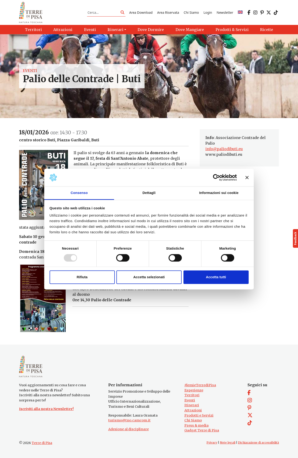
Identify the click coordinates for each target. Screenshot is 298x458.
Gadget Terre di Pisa (201, 430)
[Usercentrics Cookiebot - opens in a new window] (216, 177)
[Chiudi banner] (247, 177)
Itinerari (191, 405)
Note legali (227, 442)
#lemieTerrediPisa (200, 385)
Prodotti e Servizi (198, 415)
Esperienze (193, 390)
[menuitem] (240, 12)
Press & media (196, 425)
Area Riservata (168, 12)
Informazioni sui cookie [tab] (219, 193)
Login (207, 12)
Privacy (212, 442)
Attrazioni (193, 410)
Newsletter (225, 12)
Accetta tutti (216, 277)
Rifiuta (82, 277)
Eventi (30, 70)
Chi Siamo (191, 12)
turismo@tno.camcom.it (129, 420)
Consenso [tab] (79, 193)
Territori (192, 395)
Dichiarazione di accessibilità (258, 442)
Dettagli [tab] (149, 193)
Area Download (140, 12)
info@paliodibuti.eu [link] (224, 149)
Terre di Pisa (42, 443)
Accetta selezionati (149, 277)
